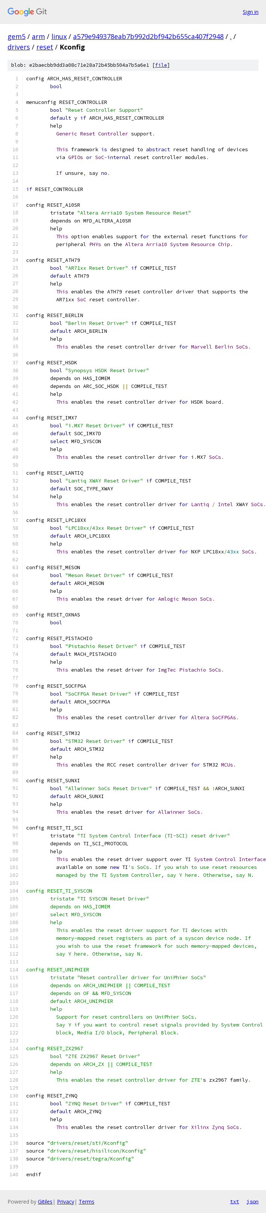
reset (44, 46)
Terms (86, 1201)
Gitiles (45, 1201)
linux (59, 36)
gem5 (16, 36)
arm (38, 36)
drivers (18, 46)
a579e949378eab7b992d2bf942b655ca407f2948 (148, 36)
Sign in (251, 11)
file (161, 65)
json (253, 1201)
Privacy (65, 1201)
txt (234, 1201)
